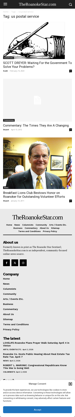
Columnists (8, 58)
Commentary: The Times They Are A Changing (36, 125)
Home (5, 11)
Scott (5, 71)
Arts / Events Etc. (12, 349)
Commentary (9, 120)
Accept (37, 409)
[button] (70, 383)
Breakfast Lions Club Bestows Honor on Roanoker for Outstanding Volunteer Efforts (34, 195)
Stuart (6, 129)
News (6, 188)
